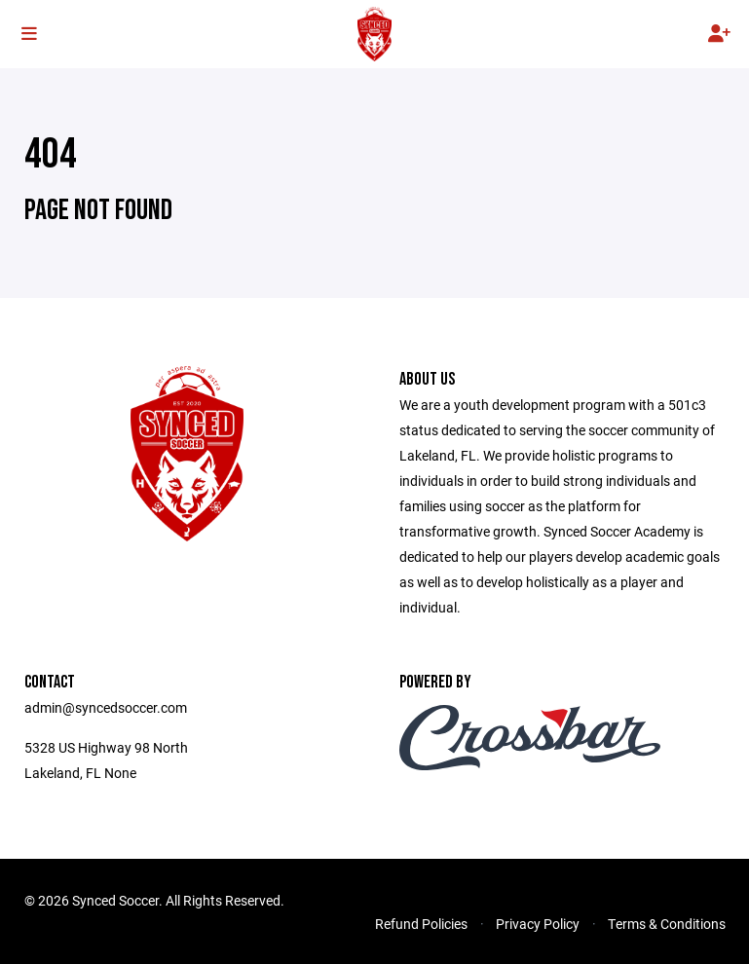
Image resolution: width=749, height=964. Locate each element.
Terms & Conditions (667, 923)
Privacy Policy (538, 923)
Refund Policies (421, 923)
